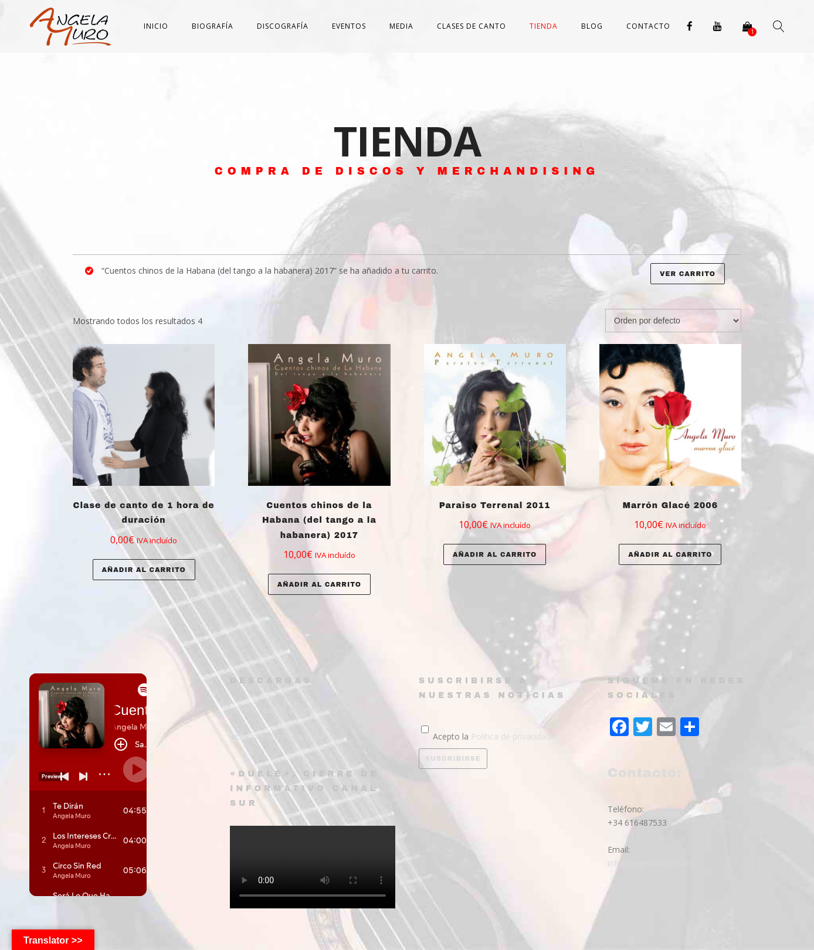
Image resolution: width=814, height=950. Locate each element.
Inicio (156, 26)
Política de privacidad (511, 736)
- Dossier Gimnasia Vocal (277, 736)
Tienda (544, 26)
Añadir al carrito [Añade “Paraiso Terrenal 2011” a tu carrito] (495, 554)
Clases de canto (471, 26)
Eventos (349, 26)
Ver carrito (687, 273)
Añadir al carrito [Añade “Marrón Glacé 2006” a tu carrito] (670, 554)
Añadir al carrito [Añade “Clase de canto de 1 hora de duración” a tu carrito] (144, 569)
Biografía (212, 26)
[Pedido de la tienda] (673, 320)
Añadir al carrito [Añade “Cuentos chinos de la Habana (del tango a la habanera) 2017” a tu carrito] (319, 584)
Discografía (282, 26)
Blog (592, 26)
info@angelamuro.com (651, 863)
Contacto (648, 26)
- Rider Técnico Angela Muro (284, 709)
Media (401, 26)
